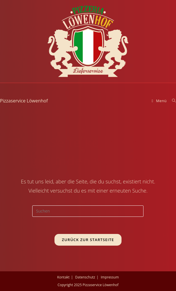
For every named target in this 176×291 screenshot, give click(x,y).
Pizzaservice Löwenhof (24, 101)
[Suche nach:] (172, 100)
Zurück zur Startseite (88, 239)
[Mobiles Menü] (160, 100)
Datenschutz (85, 277)
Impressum (110, 277)
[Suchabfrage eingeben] (87, 211)
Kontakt (63, 277)
